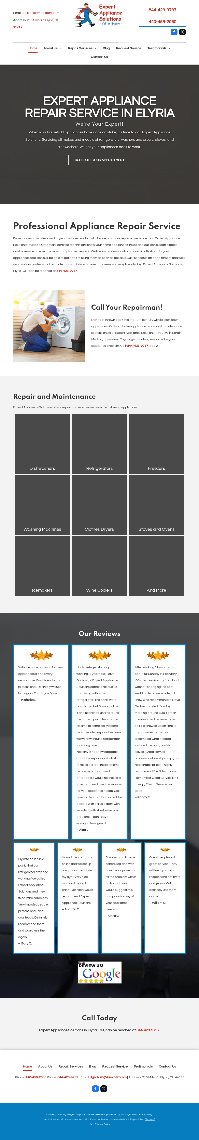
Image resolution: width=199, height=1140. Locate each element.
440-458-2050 (36, 1077)
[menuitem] (33, 48)
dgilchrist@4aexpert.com (41, 12)
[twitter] (182, 32)
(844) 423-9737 (137, 345)
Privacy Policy (102, 1124)
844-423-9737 (66, 270)
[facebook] (174, 32)
